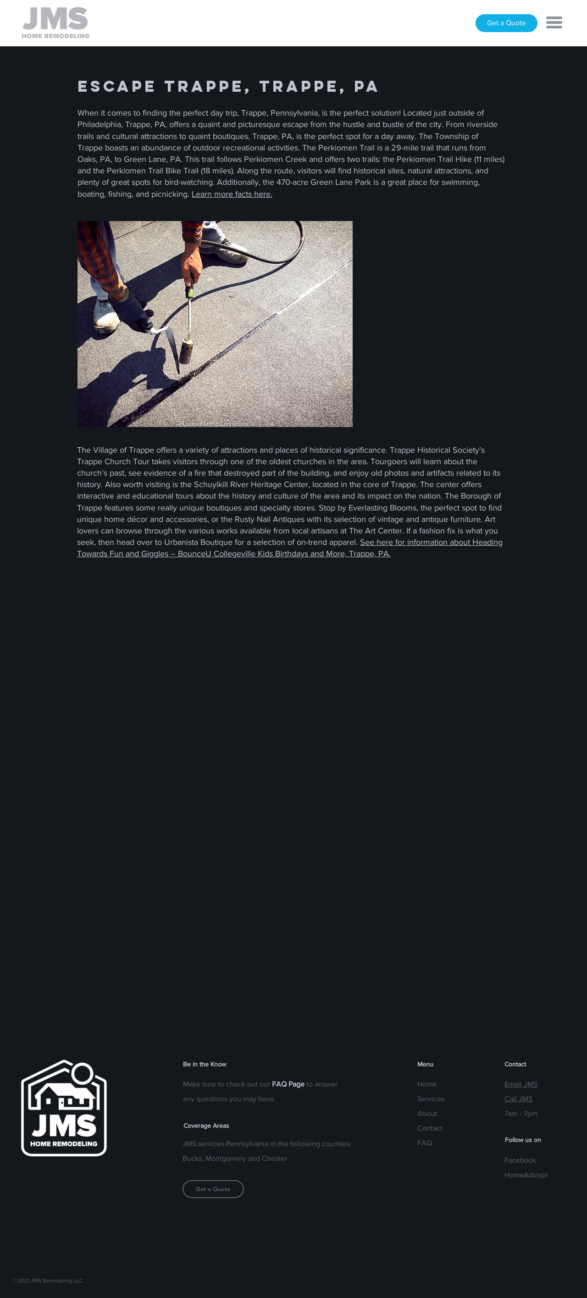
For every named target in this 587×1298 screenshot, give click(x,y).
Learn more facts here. (232, 194)
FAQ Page (288, 1084)
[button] (554, 22)
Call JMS (518, 1099)
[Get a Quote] (506, 23)
